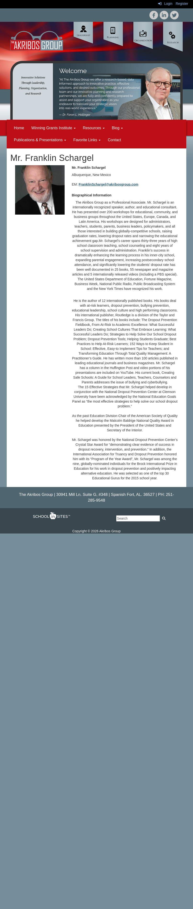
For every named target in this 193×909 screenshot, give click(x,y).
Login (165, 4)
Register (182, 4)
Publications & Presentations (40, 140)
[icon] (174, 15)
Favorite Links (87, 140)
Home (19, 128)
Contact (114, 140)
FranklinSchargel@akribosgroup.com (108, 184)
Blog (117, 128)
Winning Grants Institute (53, 128)
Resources (94, 128)
